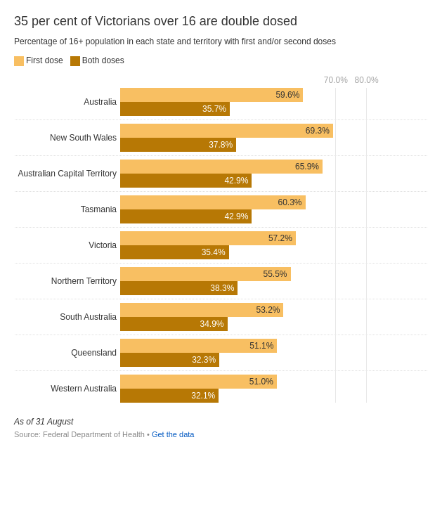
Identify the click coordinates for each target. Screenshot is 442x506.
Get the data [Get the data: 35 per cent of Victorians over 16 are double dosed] (173, 434)
